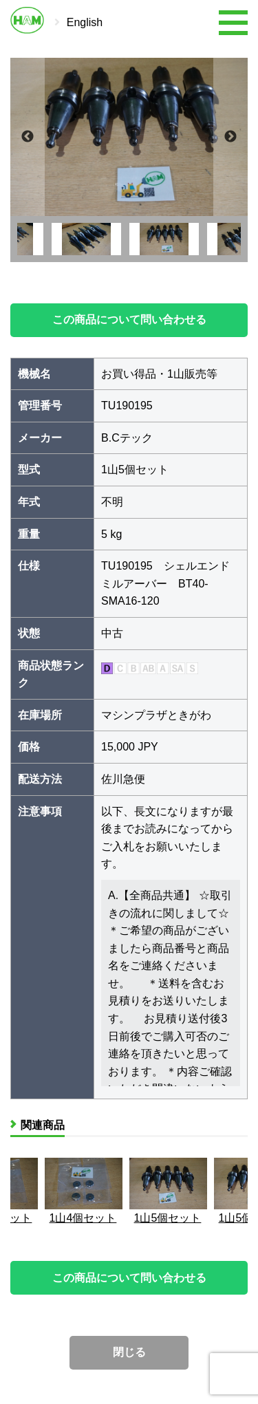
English (85, 22)
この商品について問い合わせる (129, 319)
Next (230, 137)
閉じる (129, 1352)
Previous (27, 137)
